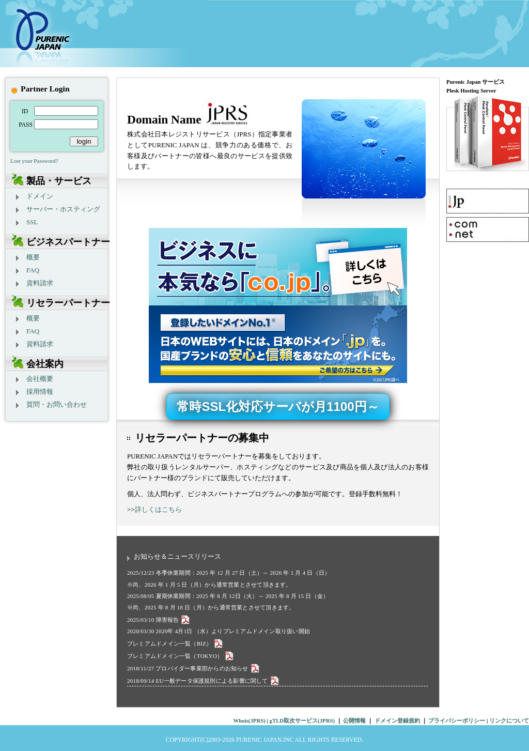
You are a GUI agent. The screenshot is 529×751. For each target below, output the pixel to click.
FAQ (32, 270)
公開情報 (354, 720)
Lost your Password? (34, 161)
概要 (33, 257)
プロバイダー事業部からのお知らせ (208, 668)
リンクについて (509, 720)
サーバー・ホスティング (63, 209)
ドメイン (39, 196)
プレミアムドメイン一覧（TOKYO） (181, 656)
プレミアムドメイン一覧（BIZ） (175, 643)
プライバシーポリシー (457, 720)
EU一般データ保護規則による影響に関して (218, 681)
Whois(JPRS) (249, 720)
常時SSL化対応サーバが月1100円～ (278, 406)
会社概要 (39, 378)
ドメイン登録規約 (397, 720)
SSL (32, 222)
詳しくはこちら (158, 509)
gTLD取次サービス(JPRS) (302, 720)
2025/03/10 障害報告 (159, 620)
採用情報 (39, 391)
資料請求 (39, 283)
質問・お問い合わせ (56, 404)
